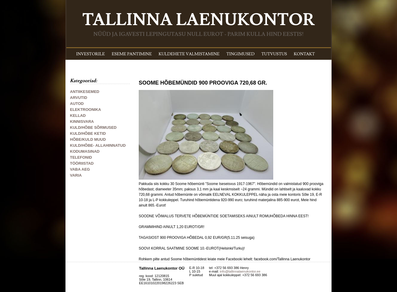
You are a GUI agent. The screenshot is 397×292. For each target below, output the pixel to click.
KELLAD (78, 115)
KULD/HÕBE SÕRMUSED (93, 127)
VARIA (76, 175)
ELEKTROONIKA (85, 109)
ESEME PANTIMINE (132, 54)
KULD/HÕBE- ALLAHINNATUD (98, 145)
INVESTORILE (90, 54)
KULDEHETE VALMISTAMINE (189, 54)
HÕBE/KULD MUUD (88, 139)
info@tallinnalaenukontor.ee (240, 271)
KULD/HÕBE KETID (88, 133)
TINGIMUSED (240, 54)
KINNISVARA (82, 121)
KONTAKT (304, 54)
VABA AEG (80, 169)
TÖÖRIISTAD (82, 163)
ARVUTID (78, 97)
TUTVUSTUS (274, 54)
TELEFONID (81, 157)
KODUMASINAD (85, 151)
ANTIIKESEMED (84, 91)
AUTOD (77, 103)
